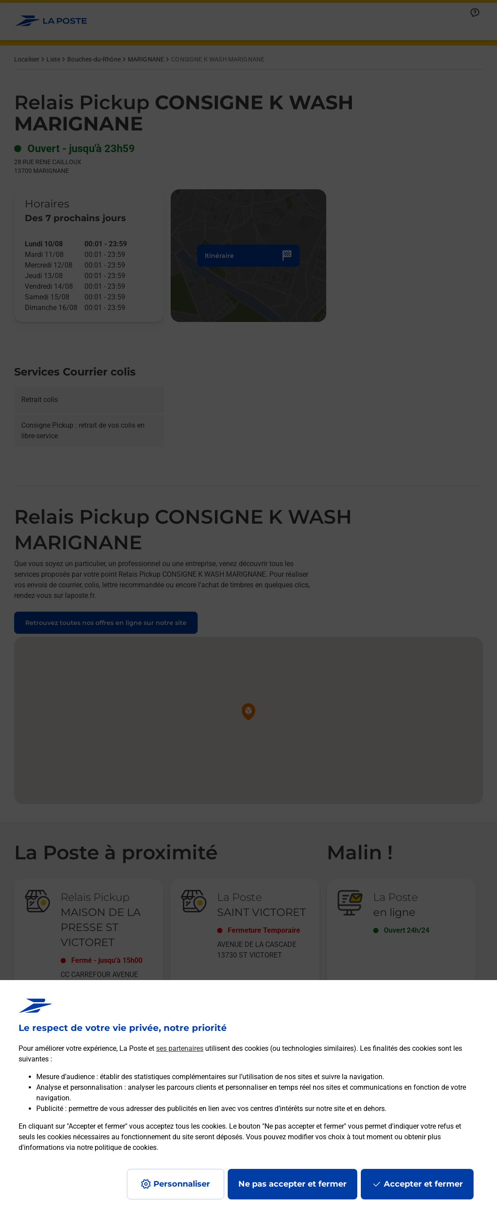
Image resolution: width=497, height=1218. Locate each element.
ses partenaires (179, 1048)
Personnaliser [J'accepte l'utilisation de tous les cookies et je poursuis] (181, 1184)
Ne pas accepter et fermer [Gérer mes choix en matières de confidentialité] (292, 1184)
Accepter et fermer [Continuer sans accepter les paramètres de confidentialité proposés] (423, 1184)
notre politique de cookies (117, 1147)
